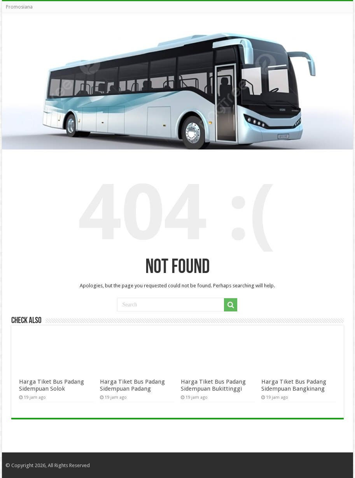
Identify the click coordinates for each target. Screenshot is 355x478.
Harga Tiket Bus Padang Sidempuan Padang (132, 385)
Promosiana (19, 7)
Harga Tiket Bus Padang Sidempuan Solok (51, 385)
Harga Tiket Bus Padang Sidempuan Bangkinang (293, 385)
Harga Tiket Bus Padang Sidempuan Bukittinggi (213, 385)
